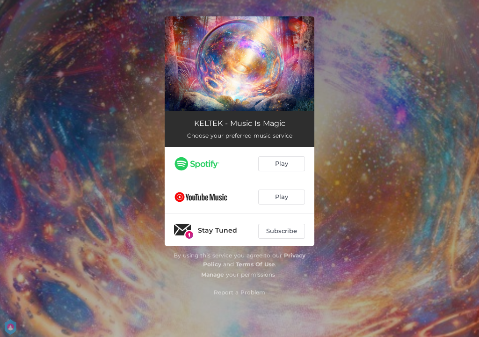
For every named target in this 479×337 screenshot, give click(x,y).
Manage (212, 274)
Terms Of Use (255, 264)
